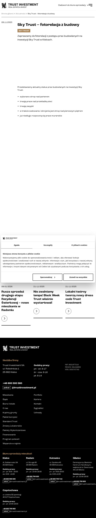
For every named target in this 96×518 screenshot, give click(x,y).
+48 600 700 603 (79, 481)
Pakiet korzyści (10, 417)
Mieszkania (8, 395)
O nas (5, 408)
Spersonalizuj (47, 277)
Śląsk (5, 399)
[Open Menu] (90, 5)
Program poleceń (11, 439)
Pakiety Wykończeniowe (14, 430)
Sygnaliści (38, 408)
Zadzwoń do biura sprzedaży (73, 5)
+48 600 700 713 (55, 479)
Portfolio (38, 395)
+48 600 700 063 (9, 509)
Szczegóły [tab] (47, 245)
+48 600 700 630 (32, 476)
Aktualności (21, 14)
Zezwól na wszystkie (78, 277)
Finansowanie (9, 434)
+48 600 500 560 (12, 383)
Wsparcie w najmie (12, 443)
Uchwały (38, 412)
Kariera (37, 399)
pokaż (7, 387)
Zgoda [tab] (17, 245)
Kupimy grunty (10, 412)
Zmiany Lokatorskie (12, 426)
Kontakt (37, 404)
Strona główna (7, 14)
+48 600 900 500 (9, 479)
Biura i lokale (9, 404)
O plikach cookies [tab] (79, 245)
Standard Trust (10, 421)
